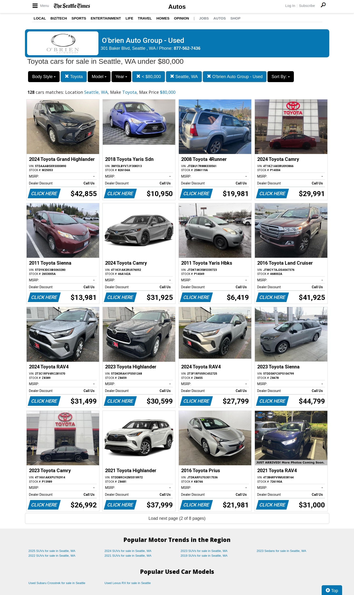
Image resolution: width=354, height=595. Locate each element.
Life (129, 18)
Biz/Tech (58, 18)
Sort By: (281, 76)
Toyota (74, 76)
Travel (145, 18)
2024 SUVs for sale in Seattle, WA (128, 551)
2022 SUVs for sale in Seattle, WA (52, 555)
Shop (235, 18)
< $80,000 (148, 76)
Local (40, 18)
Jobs (204, 18)
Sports (79, 18)
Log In (290, 6)
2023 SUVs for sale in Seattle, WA (204, 551)
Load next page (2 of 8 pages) (176, 518)
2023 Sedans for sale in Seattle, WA (281, 551)
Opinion (181, 18)
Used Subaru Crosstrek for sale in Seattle (57, 583)
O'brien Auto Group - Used (235, 76)
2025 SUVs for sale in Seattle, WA (52, 551)
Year (121, 76)
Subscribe (307, 6)
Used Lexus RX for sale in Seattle (128, 583)
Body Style (44, 76)
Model (99, 76)
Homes (163, 18)
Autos (177, 6)
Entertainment (106, 18)
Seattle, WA (184, 76)
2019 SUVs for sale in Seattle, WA (204, 555)
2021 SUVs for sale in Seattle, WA (128, 555)
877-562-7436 (187, 48)
